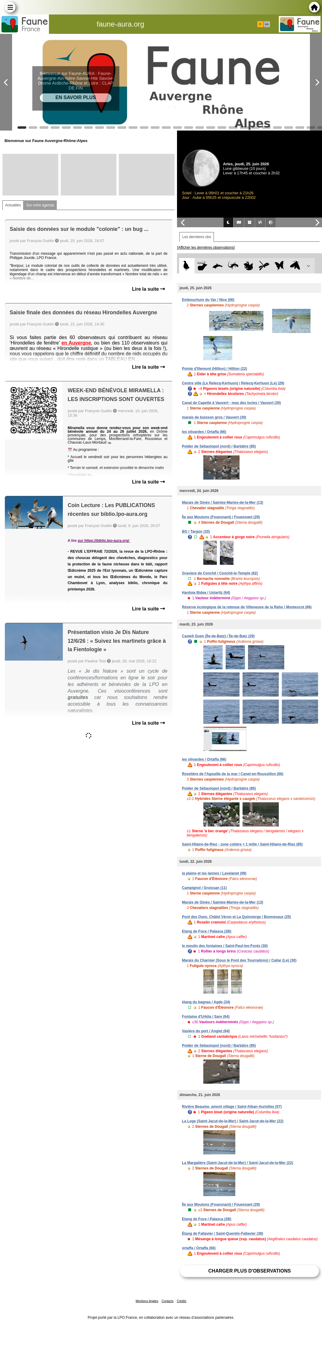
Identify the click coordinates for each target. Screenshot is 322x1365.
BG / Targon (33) (196, 531)
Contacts (167, 1301)
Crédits (181, 1301)
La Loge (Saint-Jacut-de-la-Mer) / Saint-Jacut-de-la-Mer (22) (232, 1121)
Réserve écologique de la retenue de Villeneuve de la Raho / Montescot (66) (246, 607)
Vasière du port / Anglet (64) (206, 1031)
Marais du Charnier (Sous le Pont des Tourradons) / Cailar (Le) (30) (239, 960)
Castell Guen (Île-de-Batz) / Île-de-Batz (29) (218, 636)
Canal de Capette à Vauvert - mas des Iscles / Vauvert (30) (231, 403)
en (266, 24)
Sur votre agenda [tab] (40, 205)
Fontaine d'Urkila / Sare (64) (206, 1016)
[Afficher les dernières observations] (206, 247)
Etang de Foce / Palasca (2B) (206, 931)
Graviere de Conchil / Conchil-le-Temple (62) (220, 573)
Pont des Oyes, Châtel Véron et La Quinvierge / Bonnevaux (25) (236, 917)
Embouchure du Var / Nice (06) (208, 300)
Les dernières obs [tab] (196, 237)
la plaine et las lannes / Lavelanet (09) (214, 873)
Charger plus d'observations (249, 1270)
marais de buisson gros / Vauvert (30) (214, 417)
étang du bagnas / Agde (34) (206, 1002)
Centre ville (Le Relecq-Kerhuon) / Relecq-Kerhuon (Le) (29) (233, 383)
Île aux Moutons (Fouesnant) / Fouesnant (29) (221, 517)
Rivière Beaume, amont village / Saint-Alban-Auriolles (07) (232, 1107)
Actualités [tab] (13, 205)
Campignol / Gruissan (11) (204, 888)
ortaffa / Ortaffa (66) (198, 1248)
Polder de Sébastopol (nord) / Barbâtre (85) (219, 446)
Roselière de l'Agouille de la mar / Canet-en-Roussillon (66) (232, 774)
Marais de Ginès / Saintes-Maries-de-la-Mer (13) (222, 502)
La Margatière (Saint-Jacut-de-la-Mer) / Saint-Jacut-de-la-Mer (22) (237, 1163)
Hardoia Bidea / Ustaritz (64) (206, 592)
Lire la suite (148, 289)
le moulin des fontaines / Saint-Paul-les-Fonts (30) (225, 946)
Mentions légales (147, 1301)
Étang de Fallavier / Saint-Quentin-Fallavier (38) (222, 1233)
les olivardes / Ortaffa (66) (204, 432)
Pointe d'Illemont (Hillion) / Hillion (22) (214, 369)
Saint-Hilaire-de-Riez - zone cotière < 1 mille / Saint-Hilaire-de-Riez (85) (242, 844)
